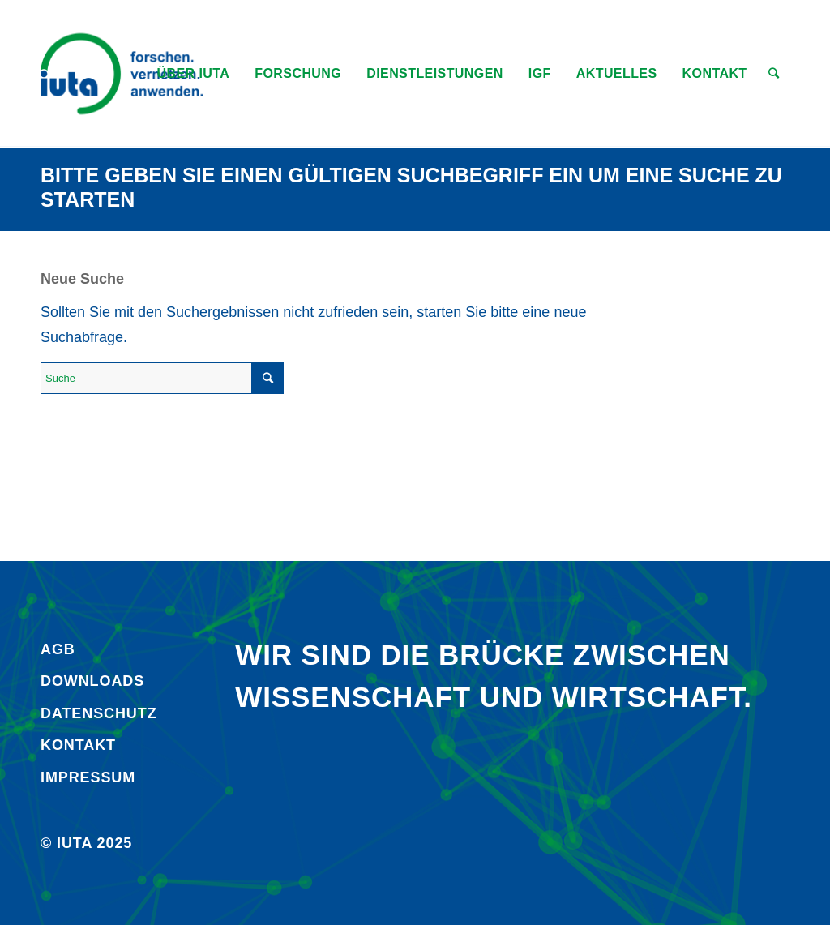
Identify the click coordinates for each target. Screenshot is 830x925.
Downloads (92, 681)
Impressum (88, 777)
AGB (58, 649)
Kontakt (78, 745)
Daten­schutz (99, 713)
